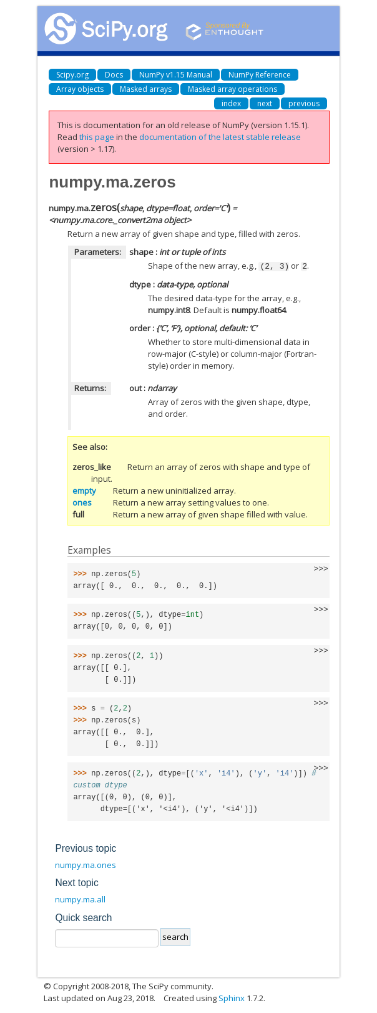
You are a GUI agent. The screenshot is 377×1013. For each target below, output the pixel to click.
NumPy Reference (259, 74)
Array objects (80, 89)
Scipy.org (72, 74)
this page (96, 136)
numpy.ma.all (80, 898)
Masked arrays (146, 89)
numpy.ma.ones (85, 864)
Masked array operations (232, 89)
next (264, 103)
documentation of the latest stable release (220, 136)
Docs (114, 74)
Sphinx (231, 997)
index (231, 103)
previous (304, 103)
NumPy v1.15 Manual (175, 74)
